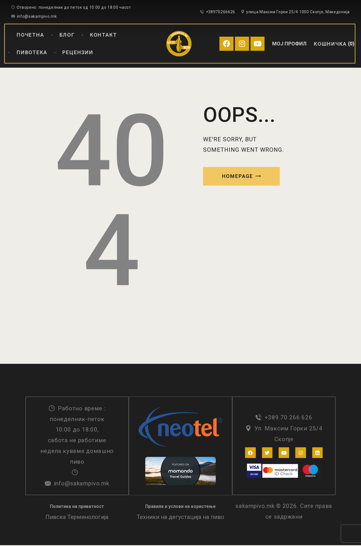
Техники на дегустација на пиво (180, 517)
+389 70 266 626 (288, 418)
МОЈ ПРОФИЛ (289, 44)
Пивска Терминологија (77, 517)
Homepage (237, 176)
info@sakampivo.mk (81, 483)
